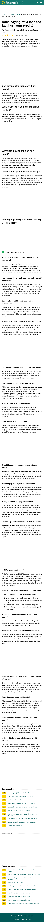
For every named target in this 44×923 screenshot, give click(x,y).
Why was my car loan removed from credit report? (22, 818)
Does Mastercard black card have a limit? (20, 810)
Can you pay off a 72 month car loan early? (20, 796)
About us (16, 919)
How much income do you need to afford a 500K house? (24, 874)
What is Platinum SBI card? (16, 825)
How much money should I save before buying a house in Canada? (25, 870)
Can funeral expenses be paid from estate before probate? (22, 878)
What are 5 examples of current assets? (19, 896)
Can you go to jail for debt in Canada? (19, 793)
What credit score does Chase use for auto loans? (22, 807)
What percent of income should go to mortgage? (22, 822)
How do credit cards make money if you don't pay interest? (22, 814)
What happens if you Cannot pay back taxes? (21, 886)
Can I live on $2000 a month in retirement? (20, 893)
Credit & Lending (14, 14)
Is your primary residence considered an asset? (22, 889)
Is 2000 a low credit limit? (15, 882)
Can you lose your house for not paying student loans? (24, 903)
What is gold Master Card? (15, 800)
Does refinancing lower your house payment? (21, 803)
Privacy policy (26, 919)
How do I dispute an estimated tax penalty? (20, 900)
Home (4, 14)
